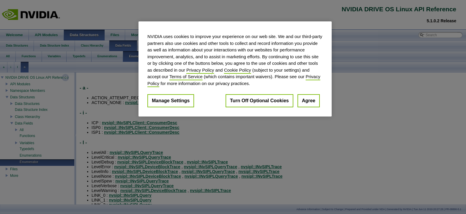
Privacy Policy (200, 70)
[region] (235, 69)
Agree (308, 100)
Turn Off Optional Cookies (259, 100)
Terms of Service (186, 76)
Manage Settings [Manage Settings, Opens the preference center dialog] (171, 100)
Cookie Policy (237, 70)
